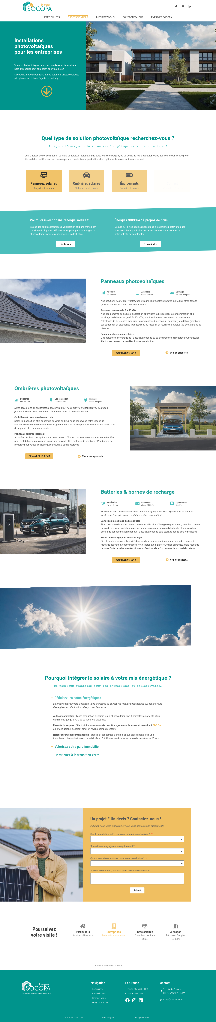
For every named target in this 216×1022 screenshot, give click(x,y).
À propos (175, 952)
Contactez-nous (133, 17)
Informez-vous (105, 17)
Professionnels (78, 17)
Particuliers (52, 17)
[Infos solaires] (144, 946)
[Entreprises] (114, 946)
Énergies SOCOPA (161, 17)
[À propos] (175, 946)
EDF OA (157, 725)
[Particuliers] (83, 946)
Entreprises (114, 952)
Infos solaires (144, 952)
